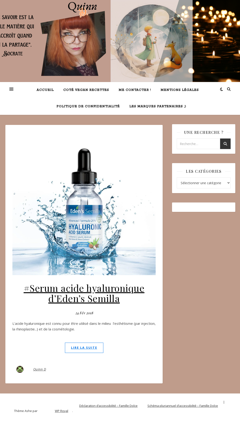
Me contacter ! (135, 90)
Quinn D (39, 369)
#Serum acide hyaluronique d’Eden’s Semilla (84, 293)
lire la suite (84, 347)
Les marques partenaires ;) (157, 107)
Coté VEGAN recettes (86, 90)
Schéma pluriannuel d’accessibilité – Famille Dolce (182, 406)
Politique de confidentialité (88, 107)
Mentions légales (180, 90)
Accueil (45, 90)
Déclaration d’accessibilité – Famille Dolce (108, 406)
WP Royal (61, 411)
